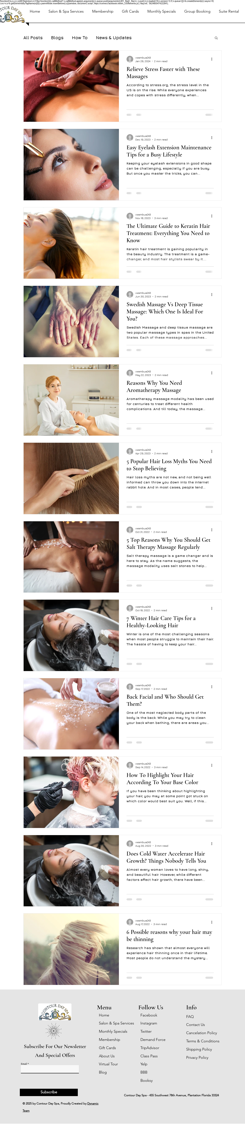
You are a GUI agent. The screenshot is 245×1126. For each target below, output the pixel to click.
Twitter (146, 1031)
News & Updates (114, 37)
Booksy (146, 1080)
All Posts (33, 37)
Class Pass (149, 1056)
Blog (103, 1072)
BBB (143, 1072)
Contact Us (195, 1024)
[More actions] (213, 59)
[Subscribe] (49, 1092)
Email (24, 1064)
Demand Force (153, 1039)
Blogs (57, 37)
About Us (107, 1056)
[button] (130, 16)
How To (80, 37)
